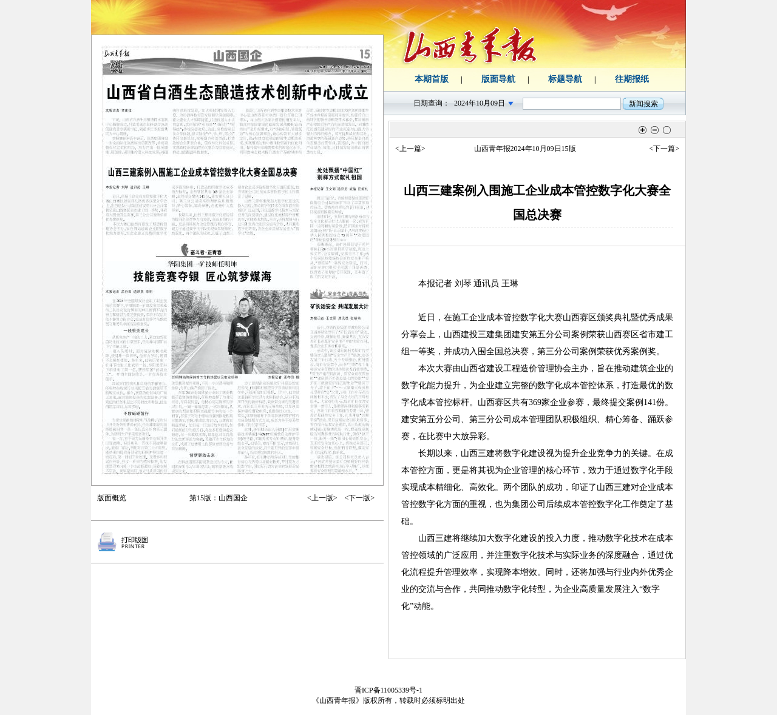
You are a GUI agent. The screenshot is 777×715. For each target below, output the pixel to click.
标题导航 (565, 79)
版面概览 (111, 498)
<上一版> (322, 498)
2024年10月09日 (479, 103)
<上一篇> (410, 148)
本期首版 (432, 79)
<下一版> (359, 498)
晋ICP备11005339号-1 (388, 690)
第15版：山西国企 (218, 498)
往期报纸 (632, 79)
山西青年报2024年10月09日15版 (525, 148)
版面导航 (498, 79)
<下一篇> (664, 148)
